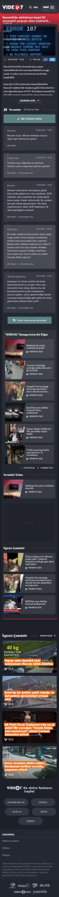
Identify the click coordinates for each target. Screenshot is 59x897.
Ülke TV (45, 885)
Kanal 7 (12, 885)
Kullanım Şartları (10, 840)
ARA (33, 7)
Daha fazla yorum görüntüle (29, 320)
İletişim (6, 855)
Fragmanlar (16, 802)
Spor (44, 811)
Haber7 (22, 892)
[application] (29, 40)
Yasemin (40, 892)
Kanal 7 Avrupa (35, 885)
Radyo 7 (24, 885)
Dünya (43, 802)
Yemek (30, 821)
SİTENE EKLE (27, 468)
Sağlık (17, 811)
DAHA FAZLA (48, 635)
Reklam (6, 847)
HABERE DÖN (45, 468)
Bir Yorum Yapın (29, 119)
